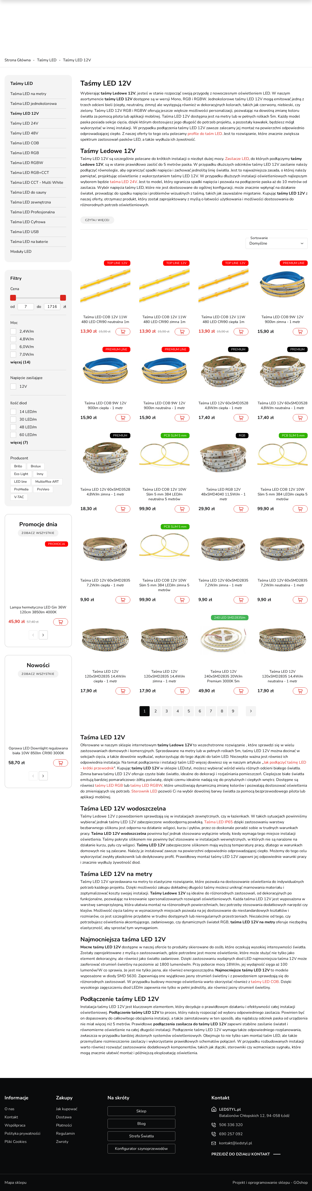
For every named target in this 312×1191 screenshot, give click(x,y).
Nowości (249, 4)
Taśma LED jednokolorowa (33, 103)
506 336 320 (98, 17)
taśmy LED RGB (109, 785)
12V (23, 386)
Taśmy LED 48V (24, 133)
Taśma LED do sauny (28, 192)
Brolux (36, 466)
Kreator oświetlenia (197, 4)
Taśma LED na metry (28, 93)
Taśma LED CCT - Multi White (36, 182)
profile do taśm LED (205, 133)
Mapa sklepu (15, 1182)
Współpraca (15, 1125)
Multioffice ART (47, 481)
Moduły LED (21, 251)
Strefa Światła (141, 1136)
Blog (141, 1123)
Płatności (64, 1125)
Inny (40, 474)
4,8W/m (26, 339)
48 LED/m (28, 427)
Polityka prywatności (22, 1133)
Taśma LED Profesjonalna (32, 212)
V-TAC (19, 497)
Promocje (228, 4)
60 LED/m (28, 434)
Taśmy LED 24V (24, 123)
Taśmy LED (47, 60)
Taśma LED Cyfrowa (27, 222)
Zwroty (62, 1141)
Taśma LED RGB (24, 153)
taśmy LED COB (265, 981)
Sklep (141, 1111)
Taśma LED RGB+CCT (29, 172)
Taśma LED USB (24, 231)
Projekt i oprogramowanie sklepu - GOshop (270, 1182)
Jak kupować (66, 1109)
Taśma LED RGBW (26, 162)
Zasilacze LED (237, 158)
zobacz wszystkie (38, 533)
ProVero (43, 489)
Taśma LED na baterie (29, 241)
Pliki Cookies (16, 1141)
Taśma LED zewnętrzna (30, 202)
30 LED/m (28, 419)
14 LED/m (28, 411)
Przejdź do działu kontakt (240, 1154)
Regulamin (65, 1133)
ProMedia (21, 489)
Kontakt (11, 1117)
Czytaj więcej (97, 220)
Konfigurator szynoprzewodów (141, 1148)
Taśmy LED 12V (77, 60)
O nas (9, 1109)
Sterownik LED (144, 791)
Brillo (18, 466)
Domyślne (258, 243)
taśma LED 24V (123, 181)
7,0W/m (26, 354)
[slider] (13, 298)
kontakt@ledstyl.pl (103, 26)
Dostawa (63, 1117)
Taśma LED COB (24, 143)
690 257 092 (98, 21)
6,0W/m (26, 346)
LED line (20, 481)
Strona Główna (18, 60)
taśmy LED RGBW (146, 785)
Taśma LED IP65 (218, 822)
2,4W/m (26, 331)
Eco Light (21, 474)
